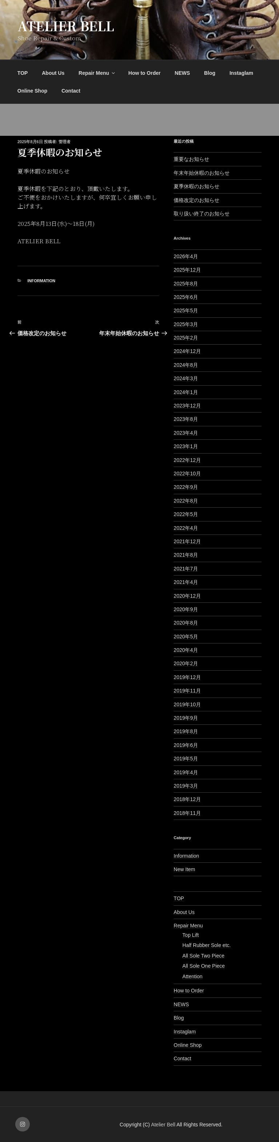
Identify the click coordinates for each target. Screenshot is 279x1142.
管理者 (64, 141)
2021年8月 (186, 555)
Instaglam (241, 73)
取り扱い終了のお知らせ (202, 213)
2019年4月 (186, 772)
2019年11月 (187, 691)
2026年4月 (186, 256)
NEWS (182, 73)
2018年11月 (187, 813)
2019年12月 (187, 677)
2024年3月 (186, 378)
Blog (209, 73)
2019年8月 (186, 731)
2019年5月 (186, 758)
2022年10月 (187, 473)
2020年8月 (186, 623)
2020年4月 (186, 650)
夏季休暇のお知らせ (196, 186)
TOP (22, 73)
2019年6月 (186, 745)
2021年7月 (186, 569)
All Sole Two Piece (203, 956)
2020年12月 (187, 596)
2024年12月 (187, 351)
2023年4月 (186, 433)
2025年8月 (186, 283)
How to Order (144, 73)
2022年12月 (187, 460)
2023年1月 (186, 446)
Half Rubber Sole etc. (206, 945)
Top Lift (190, 935)
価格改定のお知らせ (196, 200)
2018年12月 (187, 799)
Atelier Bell (65, 25)
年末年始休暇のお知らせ (202, 173)
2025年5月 (186, 310)
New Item (184, 869)
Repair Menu (97, 73)
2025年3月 (186, 324)
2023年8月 (186, 419)
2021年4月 (186, 582)
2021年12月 (187, 541)
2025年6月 (186, 297)
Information (42, 281)
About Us (53, 73)
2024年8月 (186, 365)
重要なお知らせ (191, 159)
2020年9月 (186, 609)
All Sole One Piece (203, 966)
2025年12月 (187, 270)
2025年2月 (186, 338)
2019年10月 (187, 704)
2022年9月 (186, 487)
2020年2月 (186, 663)
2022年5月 (186, 514)
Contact (70, 91)
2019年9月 (186, 718)
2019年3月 (186, 786)
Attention (192, 976)
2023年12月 (187, 406)
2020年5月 (186, 636)
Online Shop (32, 91)
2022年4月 (186, 528)
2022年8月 (186, 501)
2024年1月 (186, 392)
